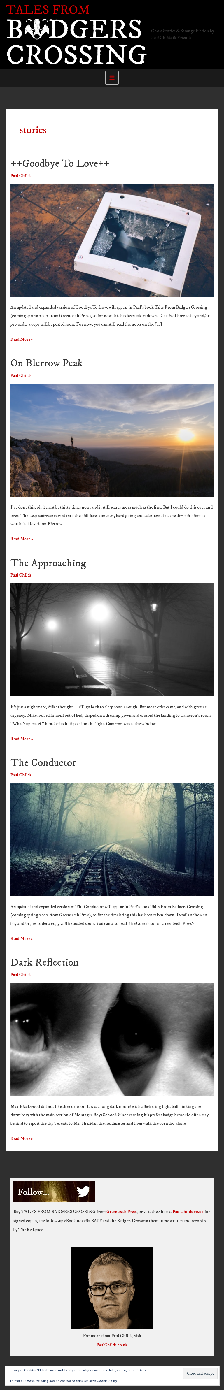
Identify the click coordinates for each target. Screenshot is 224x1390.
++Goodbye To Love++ (60, 163)
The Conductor (43, 762)
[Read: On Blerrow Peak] (112, 439)
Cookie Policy (107, 1381)
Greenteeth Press (121, 1212)
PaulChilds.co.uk (188, 1212)
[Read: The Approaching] (112, 639)
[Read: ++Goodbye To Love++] (112, 240)
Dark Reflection (44, 962)
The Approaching (48, 563)
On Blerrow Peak (46, 363)
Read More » (21, 339)
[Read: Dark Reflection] (112, 1039)
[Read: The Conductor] (112, 839)
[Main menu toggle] (111, 77)
